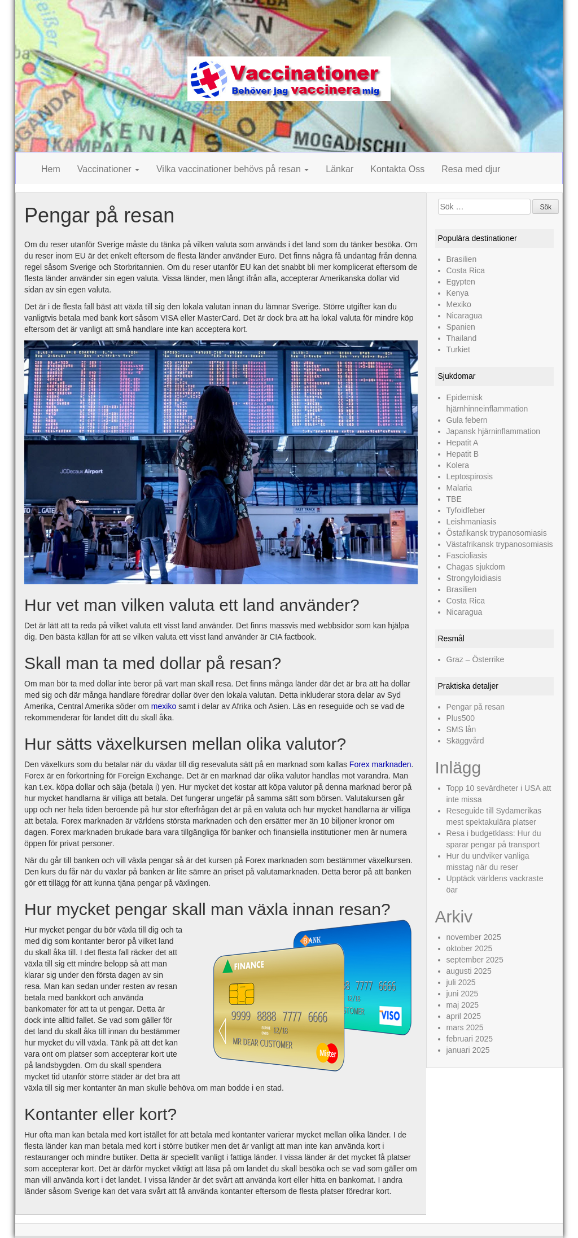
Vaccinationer (108, 169)
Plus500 (460, 718)
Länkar (339, 169)
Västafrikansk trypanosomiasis (499, 544)
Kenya (457, 293)
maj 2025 (462, 1004)
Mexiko (458, 304)
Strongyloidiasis (474, 578)
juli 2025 (461, 982)
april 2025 (463, 1016)
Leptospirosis (469, 476)
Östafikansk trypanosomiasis (496, 532)
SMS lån (461, 729)
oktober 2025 (469, 948)
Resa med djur (470, 169)
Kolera (457, 465)
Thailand (461, 338)
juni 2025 (462, 993)
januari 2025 (468, 1050)
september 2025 (474, 959)
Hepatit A (462, 442)
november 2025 (473, 937)
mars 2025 (465, 1027)
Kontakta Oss (397, 169)
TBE (454, 499)
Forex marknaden (380, 764)
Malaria (459, 487)
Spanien (460, 326)
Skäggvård (465, 740)
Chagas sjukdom (475, 566)
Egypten (460, 281)
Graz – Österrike (475, 659)
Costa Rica (465, 270)
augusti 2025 (469, 970)
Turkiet (458, 349)
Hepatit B (462, 453)
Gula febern (467, 420)
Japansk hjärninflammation (493, 431)
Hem (50, 169)
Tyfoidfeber (465, 510)
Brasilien (461, 259)
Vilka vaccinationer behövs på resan (232, 169)
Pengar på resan (475, 706)
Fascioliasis (466, 555)
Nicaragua (464, 315)
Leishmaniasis (471, 521)
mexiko (163, 706)
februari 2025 (469, 1038)
